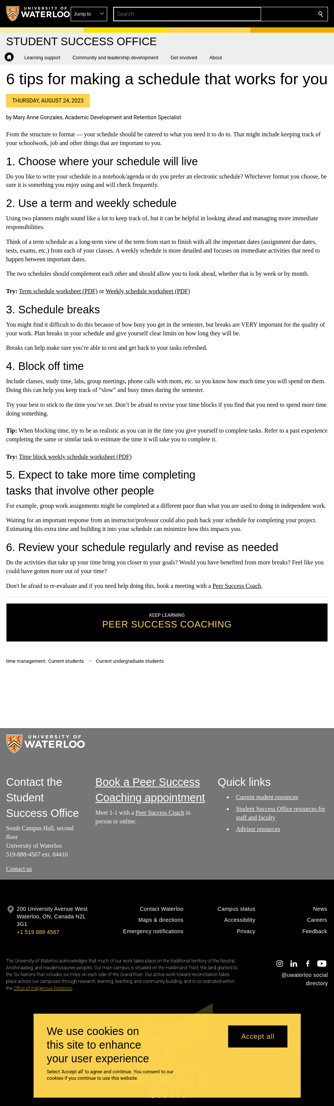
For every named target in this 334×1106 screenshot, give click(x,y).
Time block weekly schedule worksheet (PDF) (75, 456)
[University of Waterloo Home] (38, 13)
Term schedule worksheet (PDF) (58, 291)
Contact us (19, 869)
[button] (265, 14)
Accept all (257, 1036)
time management (25, 661)
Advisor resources (258, 829)
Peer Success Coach (236, 586)
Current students (66, 661)
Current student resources (267, 797)
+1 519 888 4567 (38, 932)
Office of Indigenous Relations (42, 988)
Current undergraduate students (130, 661)
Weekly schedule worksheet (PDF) (148, 291)
